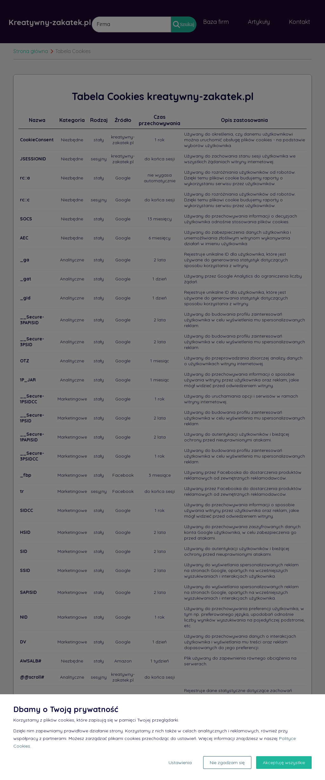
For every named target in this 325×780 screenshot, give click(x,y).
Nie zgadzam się (227, 762)
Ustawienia (180, 762)
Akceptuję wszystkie (284, 762)
